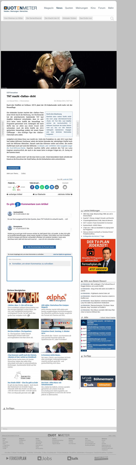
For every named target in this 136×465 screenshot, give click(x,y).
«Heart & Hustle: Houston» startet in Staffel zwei (97, 297)
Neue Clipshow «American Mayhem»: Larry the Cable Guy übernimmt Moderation (98, 302)
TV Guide (59, 452)
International (39, 445)
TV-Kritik (71, 442)
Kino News (8, 452)
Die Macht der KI (52, 18)
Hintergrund (22, 440)
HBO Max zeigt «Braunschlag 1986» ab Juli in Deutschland (98, 215)
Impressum (105, 450)
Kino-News (88, 440)
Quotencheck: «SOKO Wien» (92, 225)
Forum (101, 7)
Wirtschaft (38, 443)
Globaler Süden (69, 18)
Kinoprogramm (89, 452)
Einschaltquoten (51, 452)
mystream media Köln (97, 323)
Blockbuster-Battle (90, 445)
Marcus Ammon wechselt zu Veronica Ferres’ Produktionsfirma (98, 233)
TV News (44, 452)
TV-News (38, 440)
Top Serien (110, 452)
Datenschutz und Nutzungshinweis (106, 445)
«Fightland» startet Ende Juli (95, 293)
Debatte (71, 440)
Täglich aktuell (56, 443)
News (59, 7)
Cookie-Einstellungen (107, 448)
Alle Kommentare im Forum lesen (39, 247)
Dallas (23, 173)
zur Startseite (39, 194)
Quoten (69, 7)
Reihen (21, 442)
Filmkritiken (30, 452)
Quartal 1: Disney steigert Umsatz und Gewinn (98, 218)
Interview (21, 443)
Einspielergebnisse (90, 443)
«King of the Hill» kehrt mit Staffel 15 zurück (97, 290)
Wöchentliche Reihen (57, 440)
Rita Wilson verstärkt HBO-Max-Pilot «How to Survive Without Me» (98, 311)
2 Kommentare (24, 101)
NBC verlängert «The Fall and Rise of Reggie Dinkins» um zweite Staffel (98, 285)
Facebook (5, 447)
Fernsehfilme (72, 452)
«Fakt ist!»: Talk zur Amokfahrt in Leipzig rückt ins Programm (98, 229)
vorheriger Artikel (14, 194)
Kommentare (13, 168)
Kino (93, 7)
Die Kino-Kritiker (89, 442)
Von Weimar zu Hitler (13, 18)
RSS (4, 440)
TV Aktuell (14, 452)
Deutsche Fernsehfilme (100, 452)
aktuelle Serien (81, 452)
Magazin (49, 7)
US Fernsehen (37, 452)
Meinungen (82, 7)
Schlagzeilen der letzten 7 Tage (93, 236)
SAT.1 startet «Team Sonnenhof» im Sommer (98, 223)
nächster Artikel (65, 194)
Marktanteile (55, 442)
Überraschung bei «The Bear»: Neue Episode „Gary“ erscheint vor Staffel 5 (97, 306)
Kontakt (104, 443)
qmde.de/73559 (67, 179)
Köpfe (37, 447)
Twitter (4, 448)
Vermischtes (39, 442)
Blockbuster (65, 452)
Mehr (111, 7)
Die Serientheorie (33, 18)
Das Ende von (86, 18)
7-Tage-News (6, 445)
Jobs (103, 442)
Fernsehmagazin (21, 452)
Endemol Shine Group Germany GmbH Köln (96, 329)
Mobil (4, 443)
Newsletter (5, 442)
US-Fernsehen (39, 448)
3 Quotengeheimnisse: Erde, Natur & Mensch (98, 220)
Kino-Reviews (72, 443)
